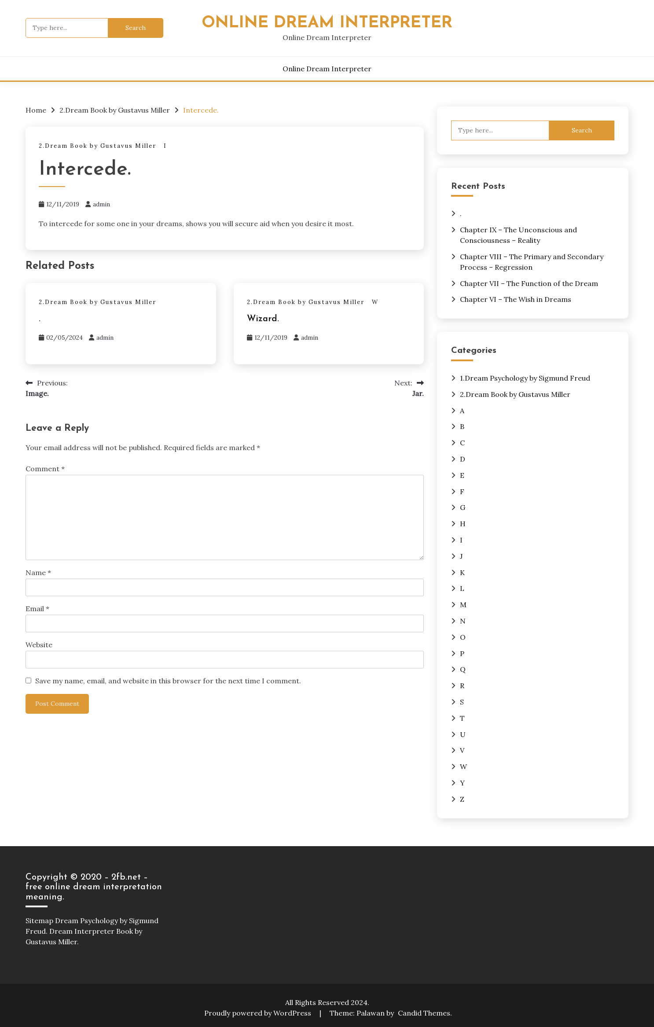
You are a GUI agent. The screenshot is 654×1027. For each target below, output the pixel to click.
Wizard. (263, 319)
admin (101, 204)
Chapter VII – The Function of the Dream (529, 283)
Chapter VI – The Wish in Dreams (515, 299)
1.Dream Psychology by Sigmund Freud (525, 378)
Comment (45, 468)
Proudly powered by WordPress (258, 1013)
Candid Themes (424, 1013)
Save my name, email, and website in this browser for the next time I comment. (168, 680)
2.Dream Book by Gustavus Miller (97, 146)
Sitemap (39, 920)
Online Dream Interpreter (327, 23)
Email (37, 608)
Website (39, 644)
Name (38, 572)
